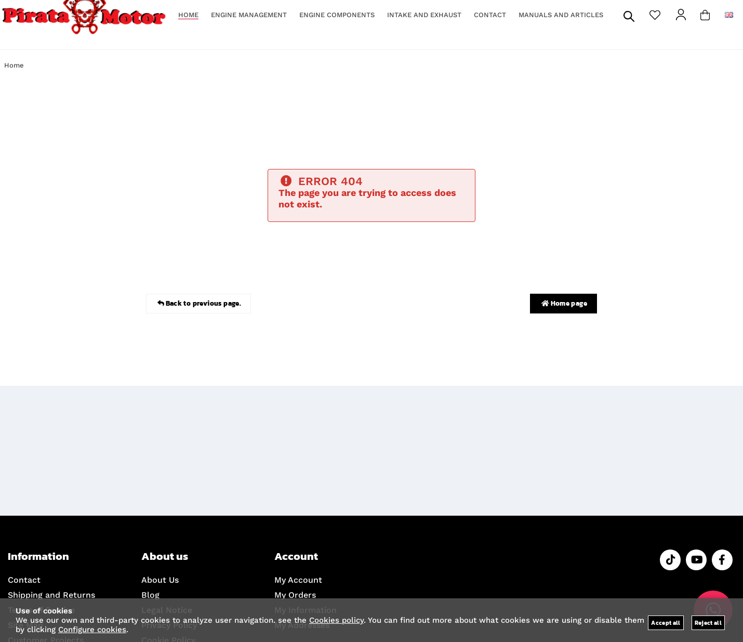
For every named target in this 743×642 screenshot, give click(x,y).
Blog (150, 595)
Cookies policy (336, 620)
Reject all (708, 623)
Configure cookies (92, 629)
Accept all (665, 623)
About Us (160, 580)
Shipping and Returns (51, 595)
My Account (298, 580)
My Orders (295, 595)
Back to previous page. (198, 303)
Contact (24, 580)
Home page (563, 303)
